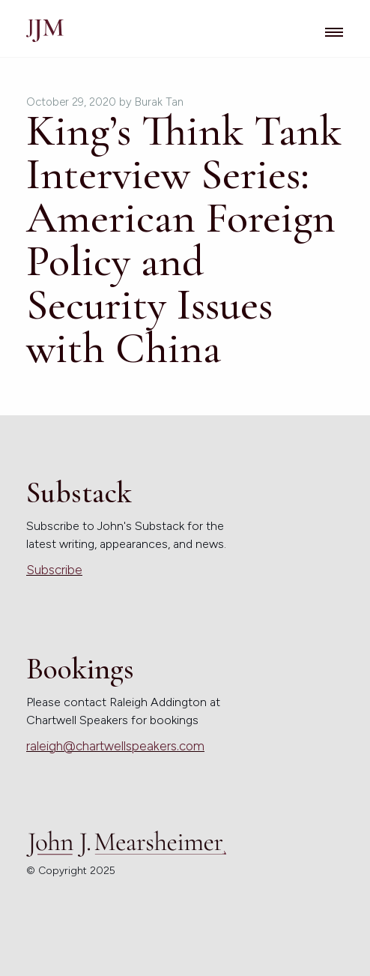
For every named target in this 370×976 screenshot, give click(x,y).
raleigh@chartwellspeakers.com (115, 745)
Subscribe (54, 569)
